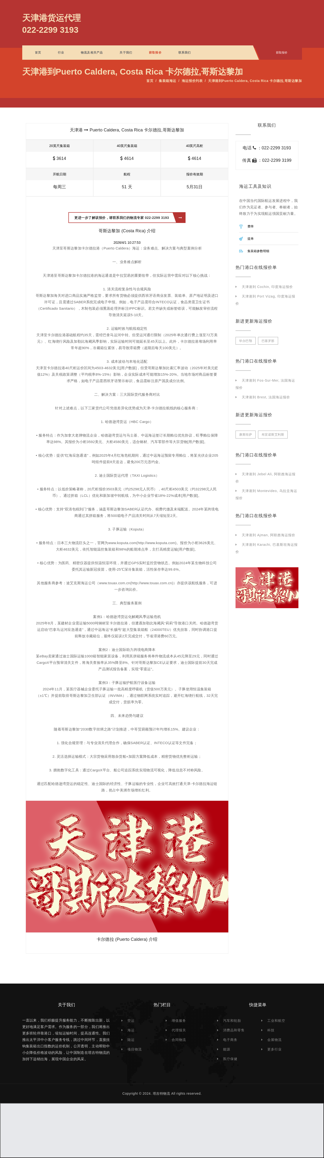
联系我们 (184, 52)
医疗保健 (230, 1059)
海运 (131, 1030)
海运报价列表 (192, 81)
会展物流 (274, 1040)
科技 (271, 1030)
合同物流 (179, 1040)
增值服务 (179, 1021)
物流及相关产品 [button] (92, 52)
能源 (226, 1049)
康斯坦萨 (245, 434)
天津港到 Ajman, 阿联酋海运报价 (268, 535)
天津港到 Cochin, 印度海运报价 (267, 287)
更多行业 (274, 1049)
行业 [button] (61, 52)
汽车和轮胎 (232, 1021)
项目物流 (134, 1049)
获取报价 (155, 52)
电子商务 (230, 1040)
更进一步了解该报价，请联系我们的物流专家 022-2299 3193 (128, 218)
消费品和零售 (234, 1030)
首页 (38, 52)
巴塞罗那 (268, 341)
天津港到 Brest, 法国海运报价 (266, 397)
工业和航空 (276, 1021)
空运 (131, 1021)
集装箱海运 (167, 81)
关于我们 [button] (126, 52)
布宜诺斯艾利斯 (273, 434)
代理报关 (179, 1030)
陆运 (131, 1040)
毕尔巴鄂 (245, 341)
